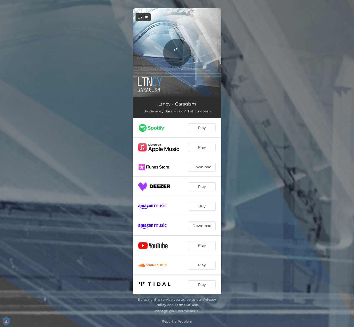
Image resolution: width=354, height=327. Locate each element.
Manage (161, 311)
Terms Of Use (186, 305)
